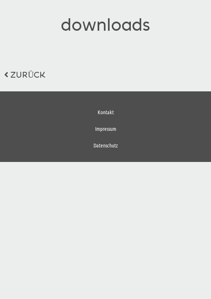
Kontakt (106, 111)
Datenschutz (105, 145)
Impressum (105, 128)
